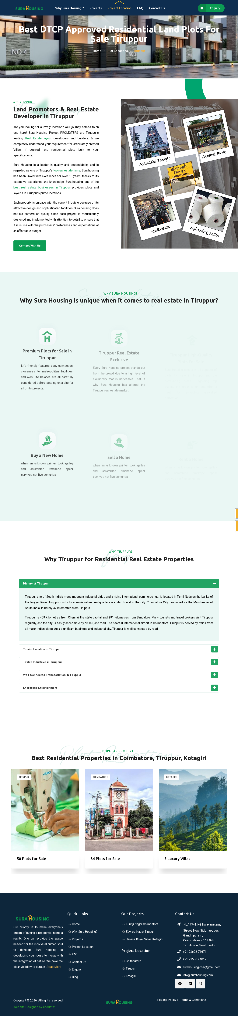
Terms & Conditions (193, 1000)
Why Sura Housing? (84, 931)
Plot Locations (118, 51)
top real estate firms (66, 171)
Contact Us (157, 8)
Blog (75, 977)
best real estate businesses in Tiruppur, (41, 188)
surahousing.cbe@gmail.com (201, 967)
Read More (54, 967)
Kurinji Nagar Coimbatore (142, 924)
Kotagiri (171, 777)
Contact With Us (29, 247)
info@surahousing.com (198, 975)
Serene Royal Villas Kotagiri (144, 939)
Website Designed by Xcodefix (34, 1007)
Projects (95, 8)
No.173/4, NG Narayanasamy (200, 935)
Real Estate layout (38, 139)
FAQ (140, 8)
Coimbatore (100, 777)
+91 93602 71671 (194, 951)
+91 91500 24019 (194, 959)
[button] (119, 583)
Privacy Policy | (167, 1000)
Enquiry (77, 969)
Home (97, 51)
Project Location (119, 8)
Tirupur (24, 777)
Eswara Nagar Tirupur (140, 931)
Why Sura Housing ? (69, 8)
